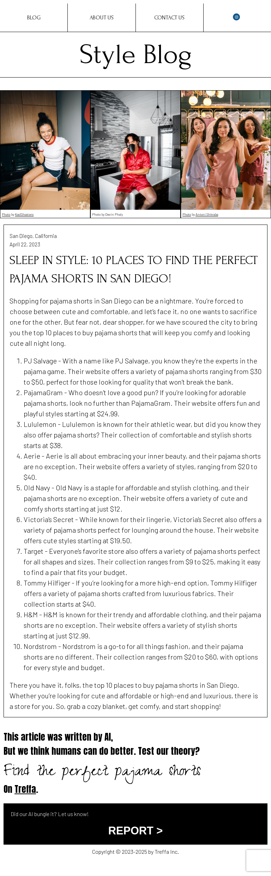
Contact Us (169, 17)
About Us (102, 17)
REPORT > (135, 831)
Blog (34, 17)
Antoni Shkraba (206, 214)
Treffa (25, 789)
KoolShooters (24, 214)
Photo (6, 214)
